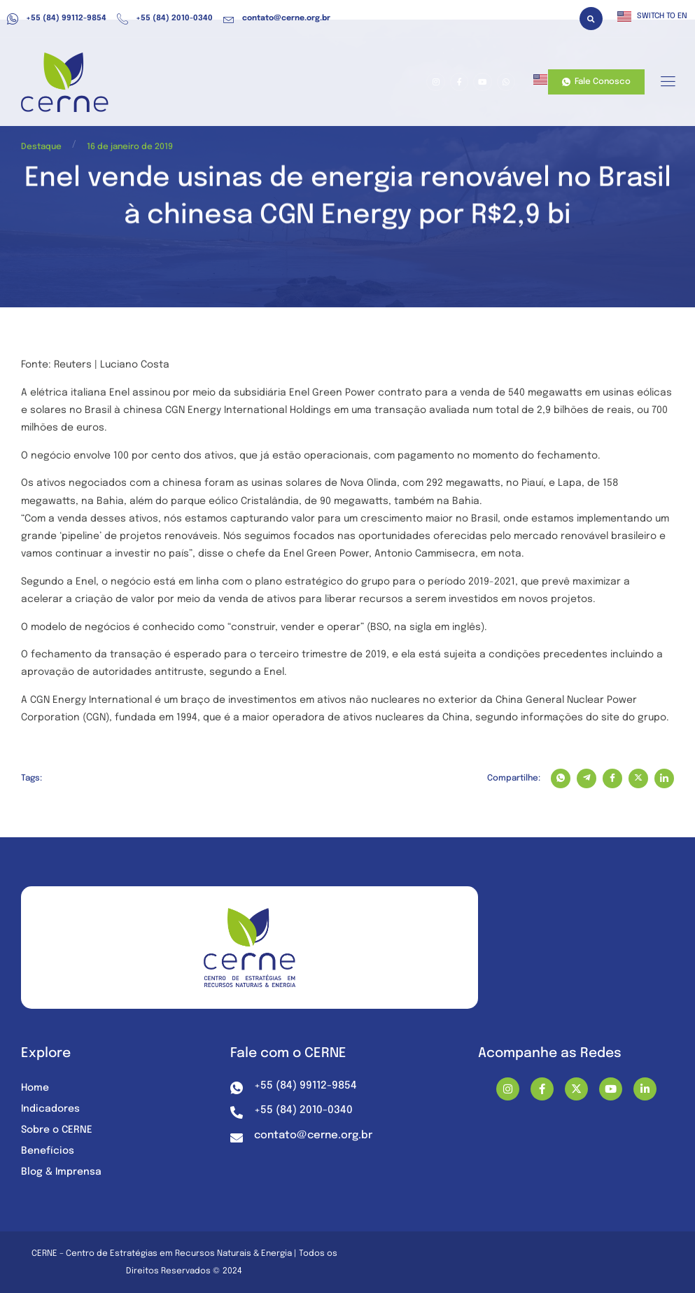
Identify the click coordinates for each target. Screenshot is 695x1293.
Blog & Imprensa (61, 1172)
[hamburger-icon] (667, 82)
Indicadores (50, 1109)
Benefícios (47, 1151)
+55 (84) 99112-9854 (56, 19)
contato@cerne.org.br (276, 19)
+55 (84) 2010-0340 (165, 19)
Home (35, 1088)
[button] (591, 18)
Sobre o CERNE (56, 1130)
